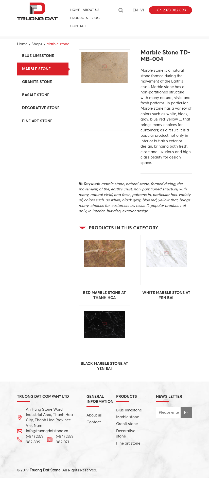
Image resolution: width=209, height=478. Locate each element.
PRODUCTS (79, 18)
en (135, 10)
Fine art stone (37, 121)
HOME (75, 10)
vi (142, 10)
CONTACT (78, 26)
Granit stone (127, 424)
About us (91, 10)
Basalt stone (35, 95)
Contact (93, 422)
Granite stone (37, 82)
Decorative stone (41, 108)
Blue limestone (38, 56)
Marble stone (36, 69)
